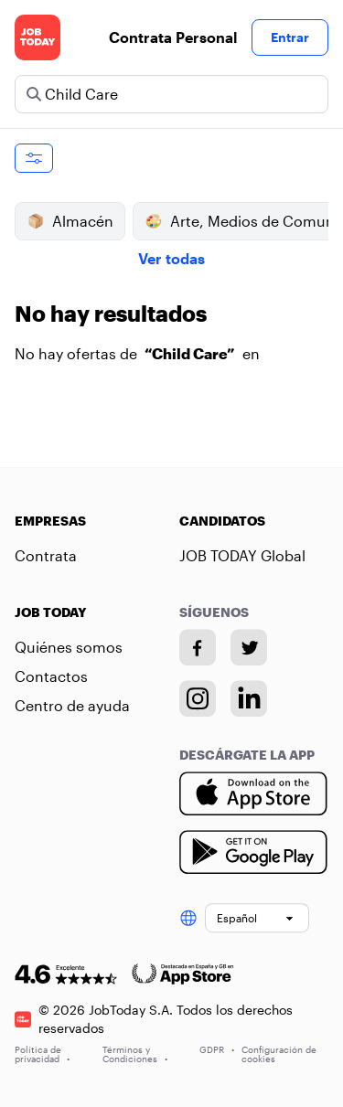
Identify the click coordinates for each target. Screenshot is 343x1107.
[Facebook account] (197, 647)
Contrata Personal (173, 37)
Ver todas (171, 258)
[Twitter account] (248, 647)
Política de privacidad (42, 1054)
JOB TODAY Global (242, 555)
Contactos (51, 676)
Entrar (290, 37)
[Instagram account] (197, 698)
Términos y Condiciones (134, 1054)
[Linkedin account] (248, 698)
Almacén (70, 221)
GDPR (216, 1049)
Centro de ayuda (72, 705)
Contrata (46, 555)
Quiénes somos (69, 646)
